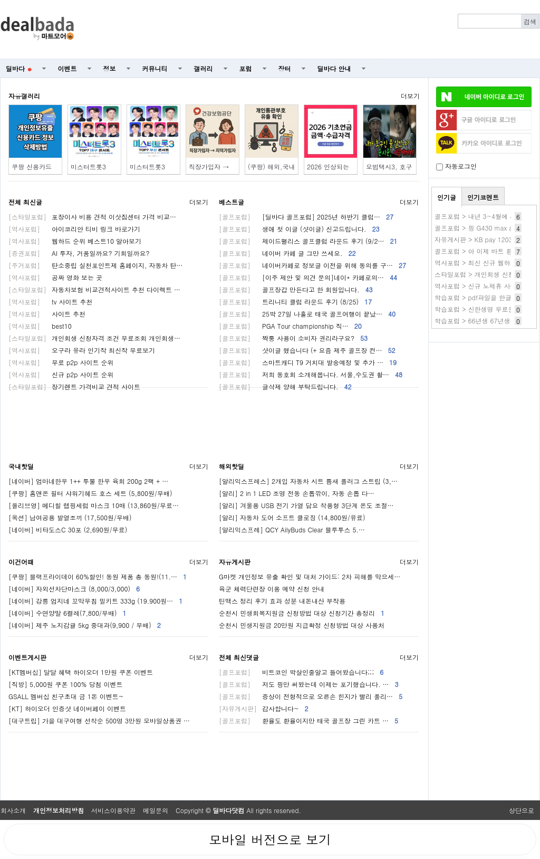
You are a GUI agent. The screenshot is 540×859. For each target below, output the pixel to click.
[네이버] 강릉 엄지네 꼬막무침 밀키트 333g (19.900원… (95, 600)
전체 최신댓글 (239, 657)
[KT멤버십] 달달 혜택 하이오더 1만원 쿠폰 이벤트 (80, 671)
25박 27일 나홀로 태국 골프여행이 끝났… (307, 313)
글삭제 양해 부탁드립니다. (285, 386)
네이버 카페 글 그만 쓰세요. (287, 253)
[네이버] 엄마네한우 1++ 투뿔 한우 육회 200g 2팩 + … (88, 480)
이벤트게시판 (27, 657)
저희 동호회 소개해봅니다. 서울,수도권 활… (310, 374)
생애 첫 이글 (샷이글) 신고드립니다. (299, 228)
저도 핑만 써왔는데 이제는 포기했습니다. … (309, 684)
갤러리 (203, 68)
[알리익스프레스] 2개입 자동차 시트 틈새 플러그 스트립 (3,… (308, 480)
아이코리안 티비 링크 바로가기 (74, 228)
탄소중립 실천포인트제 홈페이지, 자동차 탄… (95, 265)
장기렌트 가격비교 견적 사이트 (74, 386)
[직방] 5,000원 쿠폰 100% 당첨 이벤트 (65, 684)
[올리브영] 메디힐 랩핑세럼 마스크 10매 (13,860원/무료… (93, 505)
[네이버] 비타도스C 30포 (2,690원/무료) (67, 529)
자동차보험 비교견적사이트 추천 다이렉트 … (94, 289)
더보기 (410, 95)
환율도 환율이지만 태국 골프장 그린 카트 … (308, 720)
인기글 (446, 197)
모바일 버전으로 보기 (270, 839)
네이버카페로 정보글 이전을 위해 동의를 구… (312, 265)
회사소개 (13, 810)
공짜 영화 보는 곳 (55, 277)
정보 (109, 68)
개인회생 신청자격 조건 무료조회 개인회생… (94, 337)
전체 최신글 (25, 201)
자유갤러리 (24, 95)
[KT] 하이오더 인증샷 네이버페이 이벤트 (67, 708)
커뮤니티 (155, 68)
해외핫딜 (231, 466)
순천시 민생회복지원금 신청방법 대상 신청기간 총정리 (301, 612)
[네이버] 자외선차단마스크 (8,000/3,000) (74, 588)
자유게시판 (234, 561)
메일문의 (155, 810)
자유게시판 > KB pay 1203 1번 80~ (487, 239)
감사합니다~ (263, 708)
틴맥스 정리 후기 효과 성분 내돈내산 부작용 (282, 600)
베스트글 (231, 201)
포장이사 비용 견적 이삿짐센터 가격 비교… (92, 216)
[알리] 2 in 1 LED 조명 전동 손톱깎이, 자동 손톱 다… (296, 493)
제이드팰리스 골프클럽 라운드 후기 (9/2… (308, 240)
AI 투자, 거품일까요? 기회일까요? (79, 253)
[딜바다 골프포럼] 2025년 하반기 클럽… (306, 216)
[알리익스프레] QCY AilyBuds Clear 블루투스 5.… (292, 529)
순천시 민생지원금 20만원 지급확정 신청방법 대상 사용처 (301, 625)
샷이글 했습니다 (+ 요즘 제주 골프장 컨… (307, 350)
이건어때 (21, 561)
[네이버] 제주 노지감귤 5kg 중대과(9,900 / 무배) (84, 625)
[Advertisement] (312, 29)
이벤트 (67, 68)
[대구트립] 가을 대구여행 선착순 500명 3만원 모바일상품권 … (99, 720)
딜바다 (19, 68)
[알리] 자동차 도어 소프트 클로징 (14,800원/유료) (292, 517)
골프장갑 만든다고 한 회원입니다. (296, 289)
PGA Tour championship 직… (290, 325)
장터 (284, 68)
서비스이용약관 (113, 810)
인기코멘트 (483, 197)
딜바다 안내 (334, 68)
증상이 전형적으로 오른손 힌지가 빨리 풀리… (310, 696)
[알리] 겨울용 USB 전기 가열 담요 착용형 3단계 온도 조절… (306, 505)
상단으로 (521, 810)
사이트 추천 (46, 313)
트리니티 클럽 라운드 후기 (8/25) (295, 301)
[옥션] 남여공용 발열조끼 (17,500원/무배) (70, 517)
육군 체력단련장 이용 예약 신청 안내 (271, 588)
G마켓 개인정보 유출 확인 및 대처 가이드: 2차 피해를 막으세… (309, 576)
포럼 (245, 68)
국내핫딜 (21, 466)
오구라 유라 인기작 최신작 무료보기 (81, 350)
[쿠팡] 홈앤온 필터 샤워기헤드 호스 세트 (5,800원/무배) (90, 493)
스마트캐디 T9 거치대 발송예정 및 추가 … (308, 362)
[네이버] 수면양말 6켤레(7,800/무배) (67, 612)
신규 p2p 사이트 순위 (60, 374)
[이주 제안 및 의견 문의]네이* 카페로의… (308, 277)
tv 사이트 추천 (50, 301)
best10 (40, 325)
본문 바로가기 (0, 0)
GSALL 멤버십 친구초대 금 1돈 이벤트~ (65, 696)
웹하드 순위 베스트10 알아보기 (74, 240)
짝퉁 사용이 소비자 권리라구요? (293, 337)
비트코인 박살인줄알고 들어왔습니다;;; (301, 671)
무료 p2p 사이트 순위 (60, 362)
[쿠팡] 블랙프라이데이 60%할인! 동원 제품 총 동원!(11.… (97, 576)
